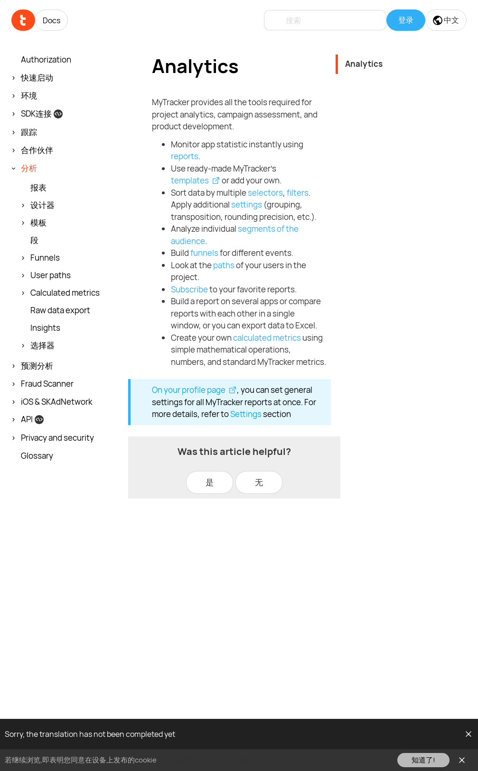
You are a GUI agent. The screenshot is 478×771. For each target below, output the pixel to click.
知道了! (423, 760)
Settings (246, 413)
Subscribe (189, 289)
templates (190, 180)
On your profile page (188, 389)
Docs (51, 20)
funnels (204, 252)
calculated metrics (267, 337)
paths (223, 265)
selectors (265, 192)
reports (184, 156)
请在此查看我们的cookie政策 (204, 760)
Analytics (364, 63)
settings (246, 204)
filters (298, 192)
